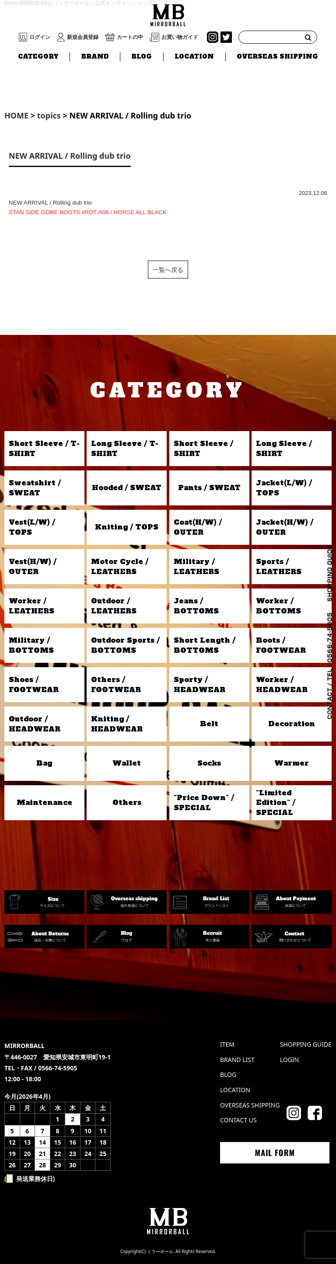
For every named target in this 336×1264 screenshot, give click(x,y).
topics (49, 115)
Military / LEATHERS (196, 566)
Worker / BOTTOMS (278, 605)
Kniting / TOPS (126, 527)
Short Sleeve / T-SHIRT (44, 448)
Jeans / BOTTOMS (196, 605)
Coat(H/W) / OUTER (198, 526)
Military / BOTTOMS (31, 645)
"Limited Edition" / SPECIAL (275, 802)
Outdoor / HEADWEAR (34, 723)
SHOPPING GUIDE (306, 1044)
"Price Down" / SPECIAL (204, 802)
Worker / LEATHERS (31, 605)
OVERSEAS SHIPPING (277, 56)
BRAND (95, 56)
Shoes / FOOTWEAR (34, 684)
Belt (209, 723)
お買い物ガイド (179, 37)
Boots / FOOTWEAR (281, 645)
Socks (209, 763)
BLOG (142, 56)
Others (126, 802)
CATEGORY (38, 56)
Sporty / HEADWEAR (199, 684)
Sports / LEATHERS (278, 566)
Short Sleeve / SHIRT (203, 448)
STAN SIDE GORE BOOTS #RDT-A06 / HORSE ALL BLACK (88, 212)
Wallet (126, 763)
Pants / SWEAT (209, 487)
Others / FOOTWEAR (116, 684)
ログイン (39, 37)
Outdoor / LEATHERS (113, 605)
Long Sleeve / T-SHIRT (124, 448)
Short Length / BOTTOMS (204, 645)
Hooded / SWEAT (126, 487)
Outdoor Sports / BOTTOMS (125, 645)
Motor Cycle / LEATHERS (119, 566)
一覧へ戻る (168, 269)
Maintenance (44, 802)
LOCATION (194, 56)
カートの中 (130, 37)
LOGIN (289, 1059)
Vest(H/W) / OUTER (32, 566)
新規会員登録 (82, 37)
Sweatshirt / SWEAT (35, 487)
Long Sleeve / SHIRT (284, 448)
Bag (44, 763)
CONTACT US (238, 1120)
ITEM (227, 1044)
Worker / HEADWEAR (282, 684)
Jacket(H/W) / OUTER (284, 526)
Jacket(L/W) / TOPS (284, 487)
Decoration (291, 723)
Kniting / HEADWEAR (117, 723)
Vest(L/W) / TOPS (32, 526)
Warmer (291, 763)
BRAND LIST (237, 1059)
